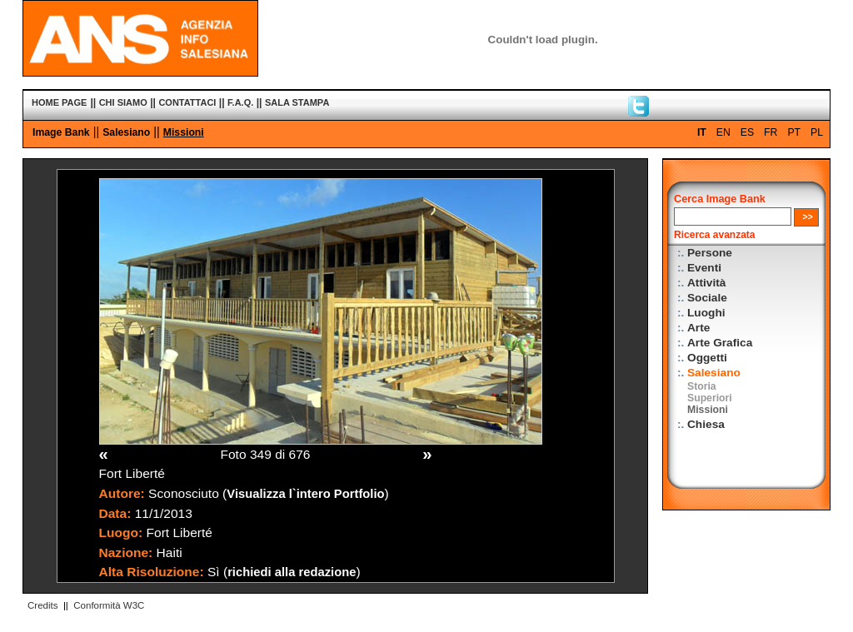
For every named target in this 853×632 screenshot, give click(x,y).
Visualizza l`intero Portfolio (305, 493)
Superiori (709, 398)
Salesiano (126, 132)
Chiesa (706, 424)
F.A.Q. (240, 102)
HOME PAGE (59, 102)
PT (794, 132)
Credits (42, 605)
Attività (706, 282)
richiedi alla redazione (291, 572)
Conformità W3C (108, 605)
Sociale (707, 297)
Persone (709, 252)
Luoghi (706, 312)
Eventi (704, 267)
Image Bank (61, 132)
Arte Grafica (719, 342)
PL (817, 132)
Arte (698, 327)
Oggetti (707, 357)
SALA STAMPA (297, 102)
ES (747, 132)
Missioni (183, 132)
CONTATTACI (187, 102)
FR (770, 132)
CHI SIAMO (123, 102)
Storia (701, 386)
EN (723, 132)
